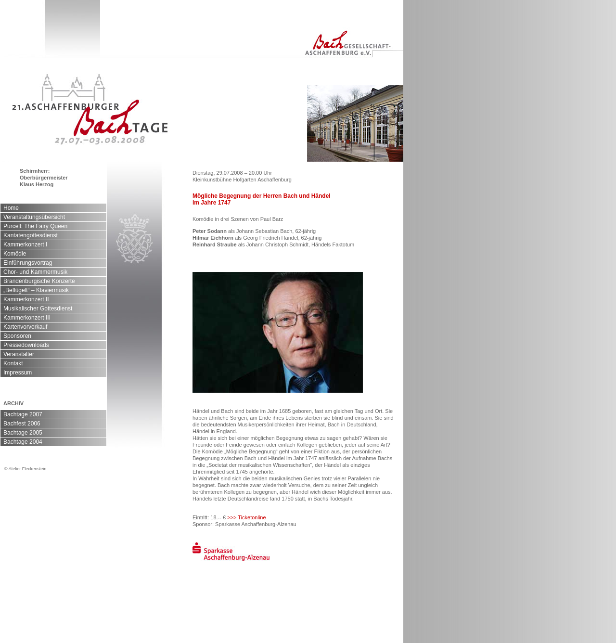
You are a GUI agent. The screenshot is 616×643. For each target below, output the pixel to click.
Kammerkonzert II (26, 299)
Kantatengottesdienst (30, 235)
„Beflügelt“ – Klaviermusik (36, 290)
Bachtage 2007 (22, 414)
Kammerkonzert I (25, 244)
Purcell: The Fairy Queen (35, 226)
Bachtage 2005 (22, 432)
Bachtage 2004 (22, 441)
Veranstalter (18, 354)
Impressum (17, 372)
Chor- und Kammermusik (35, 272)
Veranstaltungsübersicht (34, 217)
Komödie (14, 253)
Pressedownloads (26, 345)
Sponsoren (17, 336)
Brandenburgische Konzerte (39, 281)
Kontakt (13, 363)
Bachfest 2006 (21, 423)
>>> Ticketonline (246, 517)
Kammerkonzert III (27, 317)
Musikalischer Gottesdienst (37, 308)
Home (11, 208)
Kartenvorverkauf (25, 326)
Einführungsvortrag (27, 262)
